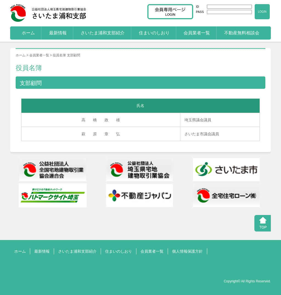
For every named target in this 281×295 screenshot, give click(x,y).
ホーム (28, 33)
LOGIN (262, 11)
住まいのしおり (154, 33)
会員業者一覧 (197, 33)
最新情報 (58, 33)
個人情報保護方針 (187, 251)
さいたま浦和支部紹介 (103, 33)
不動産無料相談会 (241, 33)
